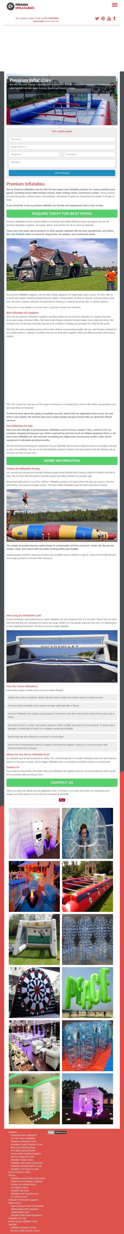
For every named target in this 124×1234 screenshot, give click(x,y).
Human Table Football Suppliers (26, 1153)
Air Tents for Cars (19, 1197)
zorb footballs (18, 234)
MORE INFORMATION (62, 461)
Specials (12, 1224)
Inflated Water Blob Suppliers (25, 1209)
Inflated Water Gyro (20, 1212)
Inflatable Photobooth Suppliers (23, 1200)
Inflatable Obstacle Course (23, 1227)
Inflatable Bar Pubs (20, 1190)
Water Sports (14, 1203)
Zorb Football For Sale (19, 1172)
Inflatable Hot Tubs (17, 1218)
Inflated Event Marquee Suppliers (27, 1181)
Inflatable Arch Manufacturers (25, 1193)
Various (11, 1175)
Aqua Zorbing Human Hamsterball (27, 1206)
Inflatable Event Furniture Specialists (28, 1178)
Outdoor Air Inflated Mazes (23, 1184)
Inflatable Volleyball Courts (23, 1141)
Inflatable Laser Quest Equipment (27, 1163)
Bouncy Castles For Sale (22, 1157)
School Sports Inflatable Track (22, 1221)
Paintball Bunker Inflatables (24, 1135)
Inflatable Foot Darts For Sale (25, 1169)
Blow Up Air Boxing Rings (23, 1147)
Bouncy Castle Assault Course (25, 1230)
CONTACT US (62, 782)
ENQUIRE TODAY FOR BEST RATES (62, 213)
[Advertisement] (62, 48)
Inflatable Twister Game (22, 1160)
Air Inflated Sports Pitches (23, 1150)
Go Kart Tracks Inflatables (23, 1138)
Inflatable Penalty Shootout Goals (27, 1144)
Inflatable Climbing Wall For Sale (26, 1166)
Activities (12, 1132)
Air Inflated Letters (19, 1187)
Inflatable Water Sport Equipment (26, 1215)
